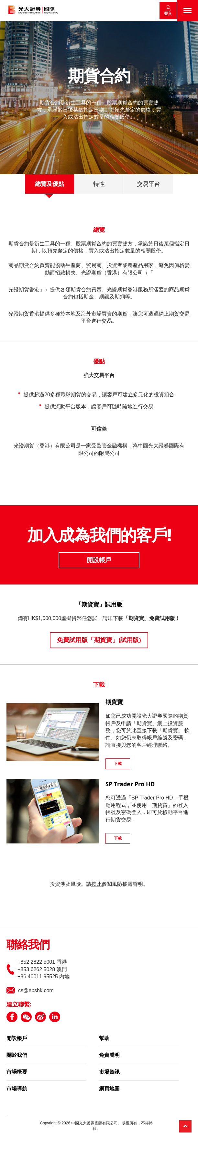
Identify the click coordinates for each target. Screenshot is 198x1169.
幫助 (104, 1038)
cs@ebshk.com (36, 990)
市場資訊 (109, 1072)
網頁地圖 (109, 1089)
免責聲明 (109, 1055)
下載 (118, 763)
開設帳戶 (99, 560)
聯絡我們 (27, 945)
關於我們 (16, 1055)
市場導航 (16, 1089)
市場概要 (16, 1072)
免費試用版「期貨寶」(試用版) (99, 640)
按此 (96, 884)
